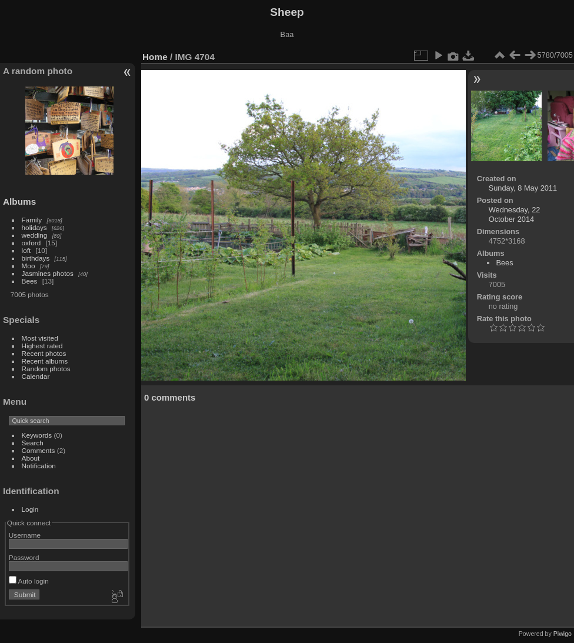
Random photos (46, 368)
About (31, 458)
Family (32, 220)
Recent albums (45, 361)
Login (30, 509)
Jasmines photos (48, 273)
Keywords (37, 435)
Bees (30, 281)
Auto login (29, 581)
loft (26, 250)
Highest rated (42, 345)
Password (24, 557)
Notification (39, 465)
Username (25, 535)
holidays (34, 227)
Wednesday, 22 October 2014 (514, 214)
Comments (38, 450)
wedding (35, 235)
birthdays (36, 258)
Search (33, 443)
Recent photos (44, 353)
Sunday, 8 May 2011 (523, 188)
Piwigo (562, 633)
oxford (31, 242)
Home (155, 57)
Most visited (40, 338)
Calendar (36, 376)
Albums (19, 201)
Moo (28, 265)
